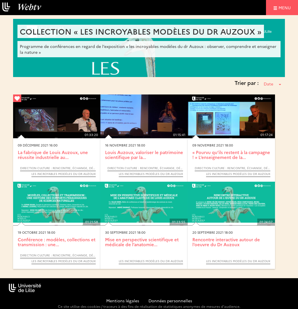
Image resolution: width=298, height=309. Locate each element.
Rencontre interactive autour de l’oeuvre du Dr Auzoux (226, 241)
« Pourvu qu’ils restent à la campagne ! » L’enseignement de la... (231, 154)
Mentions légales (122, 300)
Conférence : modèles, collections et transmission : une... (56, 241)
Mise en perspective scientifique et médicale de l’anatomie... (142, 241)
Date (272, 84)
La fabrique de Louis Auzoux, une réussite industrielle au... (53, 154)
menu (285, 7)
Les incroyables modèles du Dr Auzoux (63, 174)
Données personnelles (170, 300)
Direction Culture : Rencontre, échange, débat (58, 168)
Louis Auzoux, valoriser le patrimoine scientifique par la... (144, 154)
